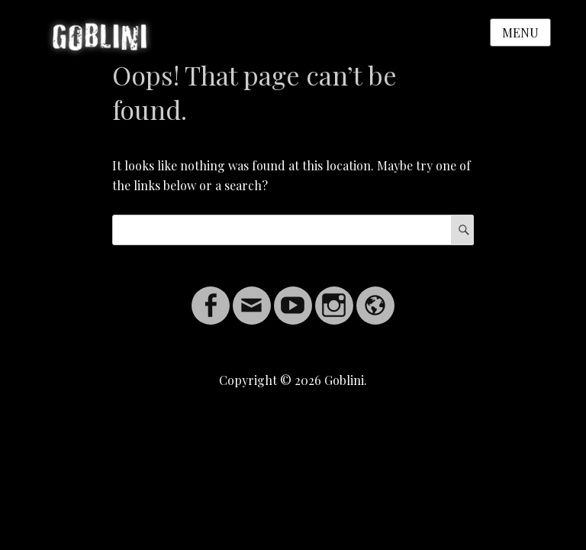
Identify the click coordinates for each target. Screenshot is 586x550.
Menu (520, 32)
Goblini (344, 380)
